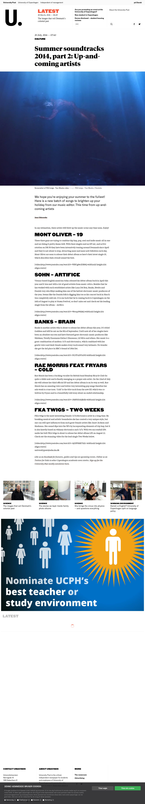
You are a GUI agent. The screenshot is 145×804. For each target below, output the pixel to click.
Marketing (49, 800)
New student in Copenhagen (86, 15)
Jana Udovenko (41, 217)
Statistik (37, 800)
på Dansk (138, 2)
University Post (9, 2)
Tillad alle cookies (127, 788)
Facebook (48, 456)
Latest (48, 11)
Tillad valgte (102, 788)
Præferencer (24, 800)
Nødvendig (11, 800)
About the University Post (119, 10)
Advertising (79, 778)
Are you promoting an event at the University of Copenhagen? (89, 10)
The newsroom (81, 775)
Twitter (38, 460)
